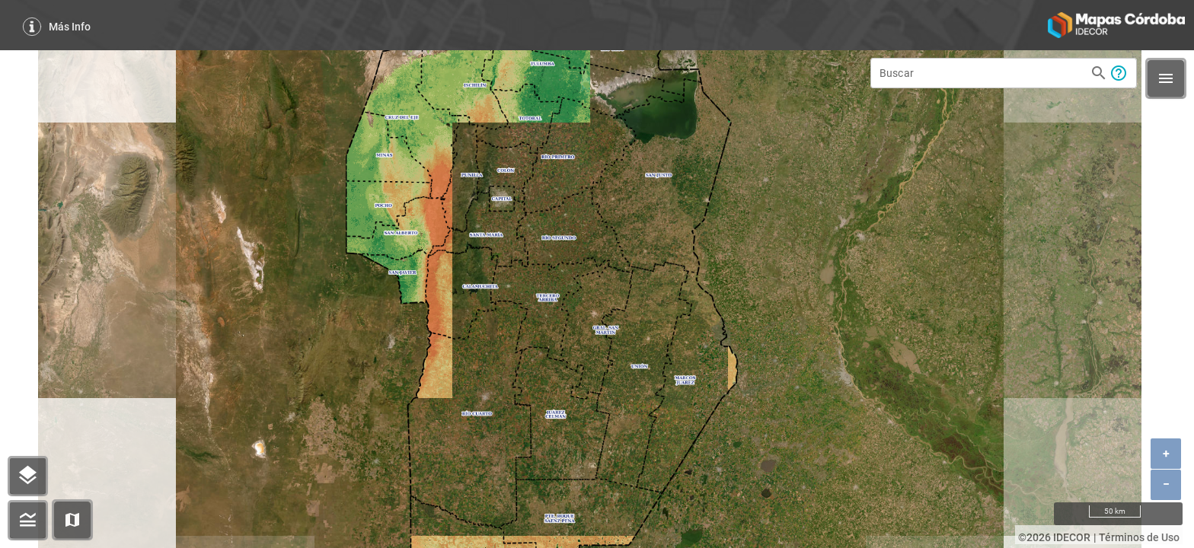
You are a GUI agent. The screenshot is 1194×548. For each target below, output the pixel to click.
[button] (72, 520)
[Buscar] (982, 73)
